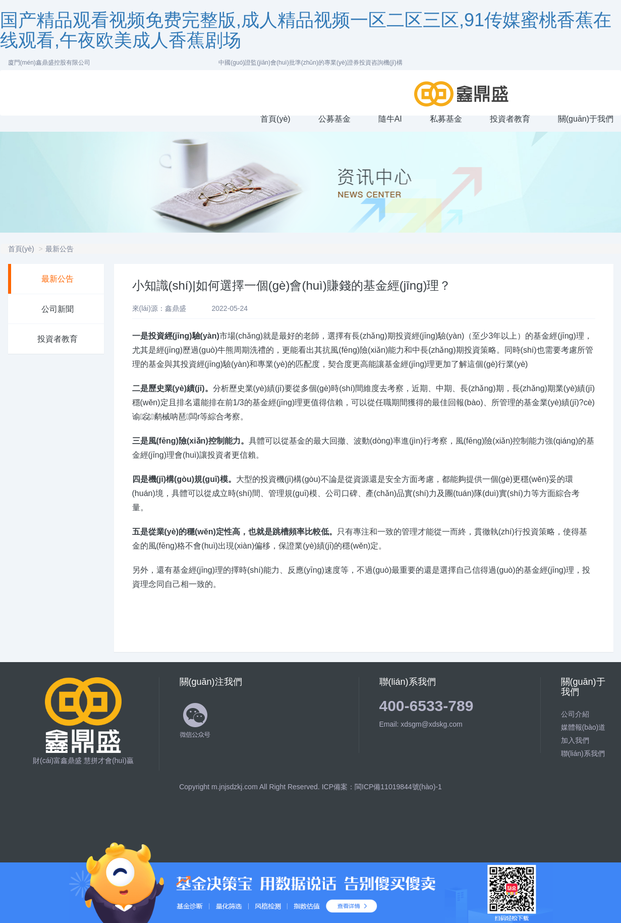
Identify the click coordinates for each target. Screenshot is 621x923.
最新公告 (59, 249)
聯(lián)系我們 (583, 753)
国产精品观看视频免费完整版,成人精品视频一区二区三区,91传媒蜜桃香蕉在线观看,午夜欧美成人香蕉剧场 (305, 30)
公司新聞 (57, 309)
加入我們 (575, 740)
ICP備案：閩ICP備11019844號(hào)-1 (382, 787)
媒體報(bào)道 (583, 727)
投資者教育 (57, 339)
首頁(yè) (21, 249)
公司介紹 (575, 714)
